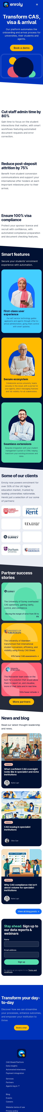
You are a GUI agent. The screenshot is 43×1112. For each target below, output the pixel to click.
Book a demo (21, 47)
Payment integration (15, 1073)
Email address (10, 950)
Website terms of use (15, 1107)
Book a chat (21, 1028)
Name (6, 939)
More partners (21, 701)
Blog (8, 1094)
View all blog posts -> (28, 911)
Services (10, 1079)
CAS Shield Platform (15, 1062)
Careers (9, 1102)
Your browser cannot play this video (21, 97)
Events (9, 1098)
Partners (10, 1082)
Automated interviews (16, 1069)
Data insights (11, 1066)
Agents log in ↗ (13, 1086)
